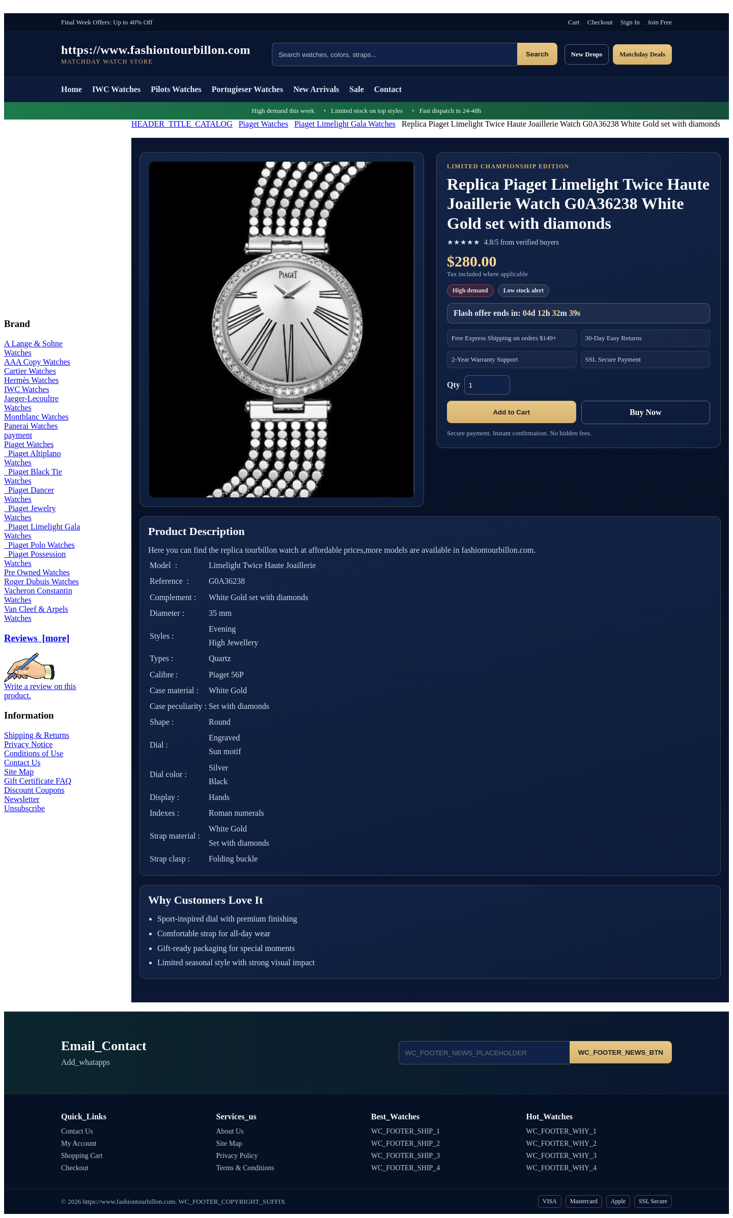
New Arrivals (316, 89)
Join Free (659, 22)
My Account (79, 1143)
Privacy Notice (28, 744)
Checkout (600, 22)
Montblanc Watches (36, 416)
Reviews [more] (36, 638)
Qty (453, 384)
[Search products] (394, 54)
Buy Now (646, 412)
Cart (573, 22)
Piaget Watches (264, 124)
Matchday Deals (642, 54)
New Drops (587, 54)
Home (71, 89)
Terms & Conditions (245, 1168)
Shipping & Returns (36, 735)
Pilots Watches (176, 89)
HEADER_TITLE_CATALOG (182, 124)
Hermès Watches (31, 380)
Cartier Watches (30, 371)
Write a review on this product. (40, 687)
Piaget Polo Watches (39, 545)
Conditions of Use (33, 753)
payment (18, 435)
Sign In (630, 22)
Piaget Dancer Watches (29, 494)
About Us (230, 1131)
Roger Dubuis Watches (41, 581)
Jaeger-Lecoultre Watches (31, 403)
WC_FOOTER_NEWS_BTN (620, 1052)
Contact (388, 89)
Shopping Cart (81, 1156)
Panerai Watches (31, 426)
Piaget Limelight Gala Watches (345, 124)
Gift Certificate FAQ (37, 781)
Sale (356, 89)
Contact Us (22, 762)
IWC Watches (116, 89)
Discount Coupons (34, 790)
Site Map (19, 771)
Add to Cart (511, 412)
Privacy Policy (237, 1156)
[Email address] (484, 1052)
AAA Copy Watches (37, 362)
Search (537, 54)
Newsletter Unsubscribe (24, 804)
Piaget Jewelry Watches (30, 513)
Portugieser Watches (247, 89)
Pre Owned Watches (37, 572)
